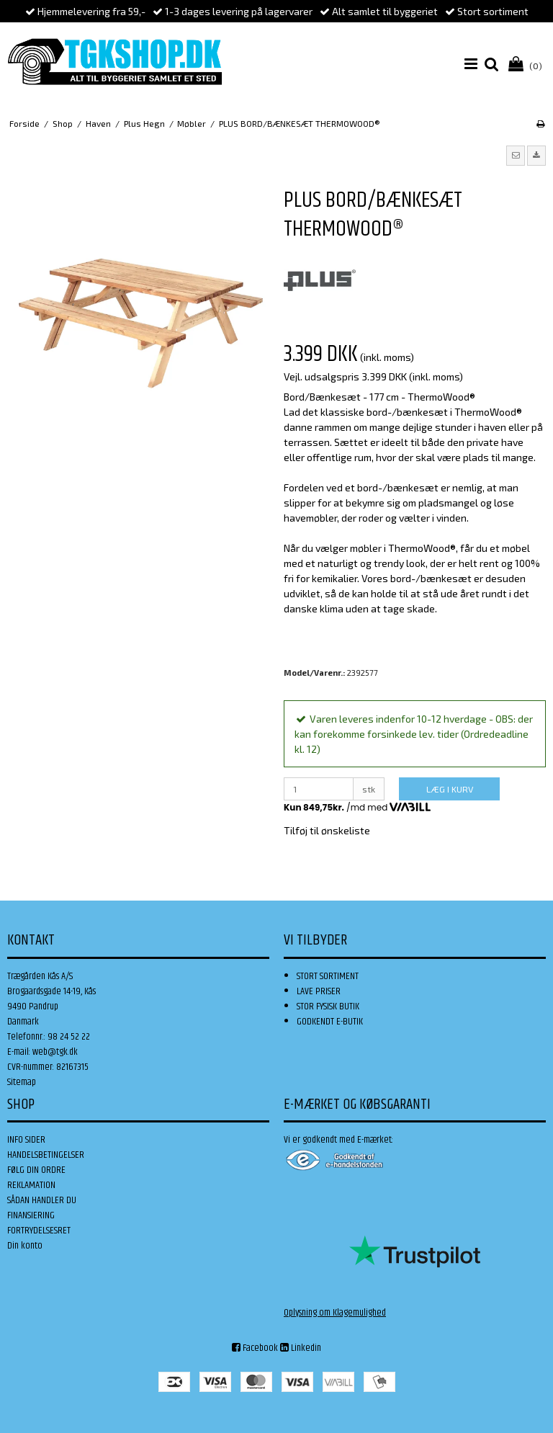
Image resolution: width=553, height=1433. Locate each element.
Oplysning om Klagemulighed (335, 1313)
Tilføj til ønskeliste (327, 830)
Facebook (255, 1348)
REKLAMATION (31, 1185)
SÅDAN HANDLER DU (41, 1200)
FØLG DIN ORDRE (36, 1170)
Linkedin (300, 1348)
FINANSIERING (31, 1215)
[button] (515, 156)
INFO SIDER (26, 1140)
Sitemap (21, 1082)
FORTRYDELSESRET (39, 1230)
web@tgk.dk (55, 1052)
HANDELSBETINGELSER (45, 1155)
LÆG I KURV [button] (449, 789)
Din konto (24, 1246)
